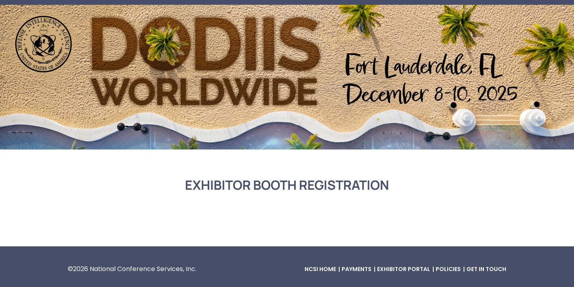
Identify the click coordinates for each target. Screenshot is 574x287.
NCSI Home (320, 269)
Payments (357, 269)
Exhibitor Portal (403, 269)
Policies (448, 269)
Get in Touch (486, 269)
